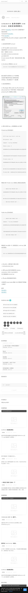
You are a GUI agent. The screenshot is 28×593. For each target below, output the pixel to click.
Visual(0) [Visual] (12, 328)
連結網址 (8, 29)
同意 (25, 589)
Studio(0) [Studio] (5, 328)
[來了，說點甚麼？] (14, 385)
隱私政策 (11, 591)
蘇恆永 (8, 17)
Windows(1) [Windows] (20, 328)
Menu (26, 1)
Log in (22, 1)
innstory (4, 1)
